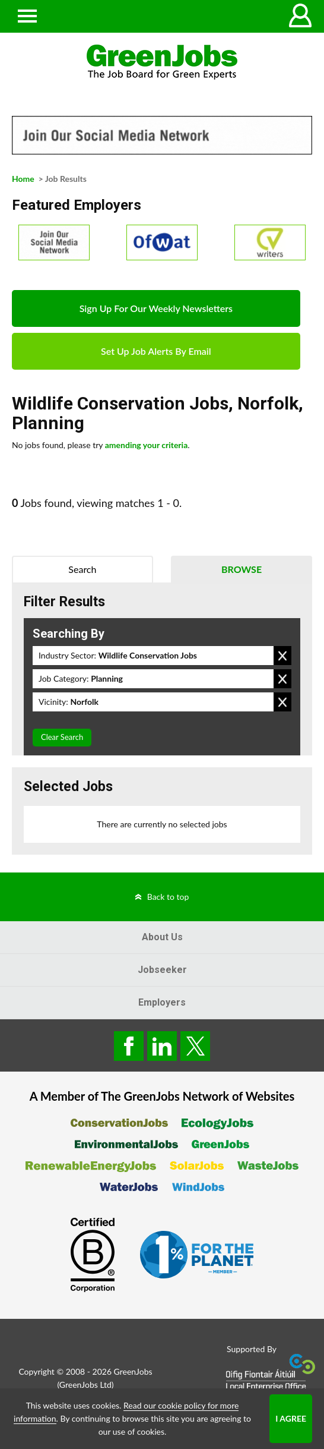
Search (82, 569)
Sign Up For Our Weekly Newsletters (156, 308)
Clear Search (62, 737)
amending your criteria (146, 445)
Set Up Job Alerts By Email (156, 351)
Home (23, 179)
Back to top (168, 897)
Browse (241, 569)
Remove (282, 655)
